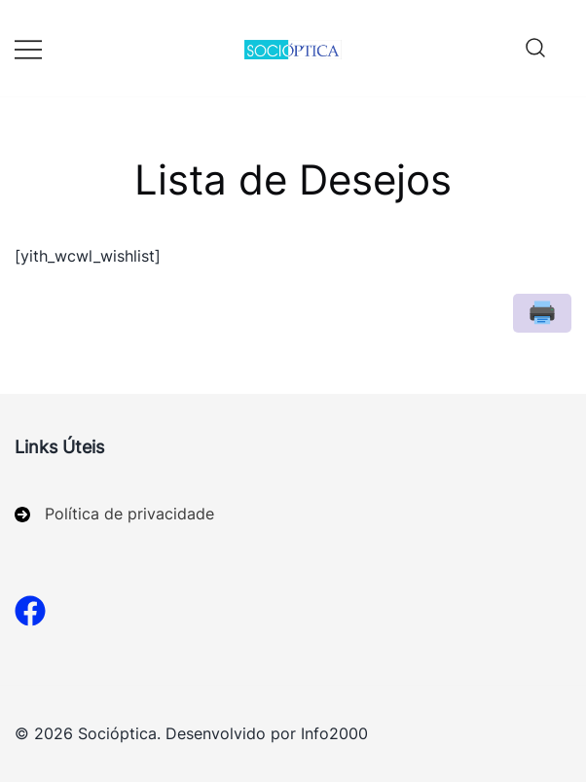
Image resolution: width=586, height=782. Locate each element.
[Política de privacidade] (114, 514)
